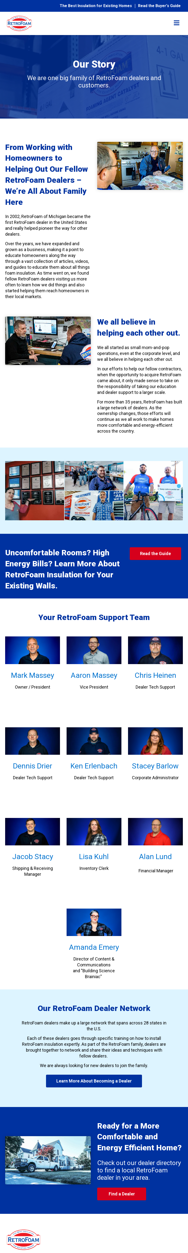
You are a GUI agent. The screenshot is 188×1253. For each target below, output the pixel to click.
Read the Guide (155, 553)
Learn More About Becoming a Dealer (94, 1080)
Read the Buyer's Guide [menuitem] (159, 5)
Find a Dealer (122, 1193)
